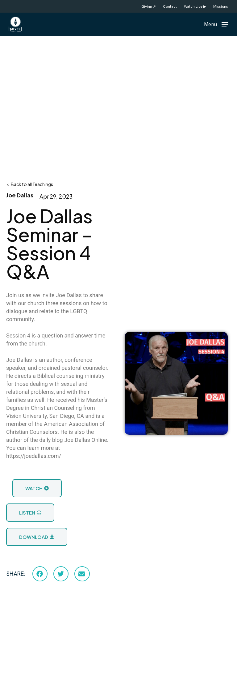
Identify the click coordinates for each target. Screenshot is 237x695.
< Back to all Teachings (29, 184)
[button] (216, 23)
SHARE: (15, 574)
